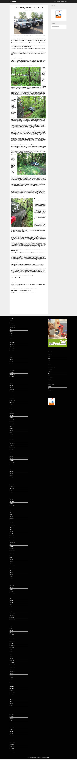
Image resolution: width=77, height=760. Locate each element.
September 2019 (12, 470)
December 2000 (12, 741)
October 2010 (12, 592)
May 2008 (11, 655)
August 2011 (12, 571)
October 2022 (12, 399)
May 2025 (11, 334)
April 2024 (11, 360)
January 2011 (12, 586)
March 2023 (11, 388)
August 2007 (12, 674)
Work (49, 396)
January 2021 (12, 440)
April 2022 (11, 412)
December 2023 (12, 369)
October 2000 (12, 745)
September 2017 (12, 511)
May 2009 (11, 629)
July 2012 (11, 558)
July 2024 (11, 354)
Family (49, 357)
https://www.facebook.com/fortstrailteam (30, 293)
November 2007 (12, 668)
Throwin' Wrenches (51, 385)
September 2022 (12, 401)
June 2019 (11, 474)
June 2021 (11, 431)
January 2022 (12, 416)
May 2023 (11, 384)
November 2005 (12, 713)
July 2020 (11, 453)
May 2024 (11, 358)
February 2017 (12, 519)
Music (49, 374)
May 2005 (11, 726)
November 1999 (12, 754)
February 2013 (12, 556)
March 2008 (11, 659)
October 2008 (12, 644)
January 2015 (12, 547)
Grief (49, 361)
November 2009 (12, 616)
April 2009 (11, 631)
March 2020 (11, 459)
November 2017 (12, 506)
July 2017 (11, 515)
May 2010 (11, 603)
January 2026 (12, 324)
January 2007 (12, 689)
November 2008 (12, 642)
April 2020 (11, 457)
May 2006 (11, 706)
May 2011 (11, 577)
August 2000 (12, 749)
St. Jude (49, 383)
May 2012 (11, 562)
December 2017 (12, 504)
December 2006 (12, 691)
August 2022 (12, 403)
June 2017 (11, 517)
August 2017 (12, 513)
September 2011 (12, 569)
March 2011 (11, 582)
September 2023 (12, 375)
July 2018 (11, 491)
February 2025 (12, 339)
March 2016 (11, 534)
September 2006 (12, 698)
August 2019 (12, 472)
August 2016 (12, 528)
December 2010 (12, 588)
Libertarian (50, 370)
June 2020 (11, 455)
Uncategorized (50, 391)
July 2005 (11, 721)
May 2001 (11, 730)
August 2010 (12, 597)
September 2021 (12, 425)
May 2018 (11, 496)
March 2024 (11, 362)
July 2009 (11, 625)
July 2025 (11, 330)
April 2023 (11, 386)
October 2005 (12, 715)
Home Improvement (51, 368)
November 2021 (12, 420)
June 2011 (11, 575)
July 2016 (11, 530)
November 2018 (12, 483)
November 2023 (12, 371)
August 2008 (12, 648)
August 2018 (12, 489)
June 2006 (11, 704)
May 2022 (11, 410)
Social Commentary (51, 381)
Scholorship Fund (57, 1)
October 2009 (12, 618)
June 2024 (11, 356)
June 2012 (11, 560)
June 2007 (11, 678)
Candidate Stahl (64, 1)
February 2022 (12, 414)
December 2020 (12, 442)
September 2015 (12, 543)
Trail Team (49, 387)
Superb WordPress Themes (45, 758)
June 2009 (11, 627)
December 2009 (12, 614)
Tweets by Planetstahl (55, 26)
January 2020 (12, 461)
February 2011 (12, 584)
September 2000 (12, 747)
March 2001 (11, 734)
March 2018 (11, 500)
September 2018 (12, 487)
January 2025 (12, 341)
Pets (49, 376)
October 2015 (12, 541)
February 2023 (12, 390)
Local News (50, 372)
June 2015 (11, 545)
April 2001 (11, 732)
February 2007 (12, 687)
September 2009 (12, 620)
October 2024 (12, 347)
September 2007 (12, 672)
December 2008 (12, 640)
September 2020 (12, 448)
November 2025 (12, 326)
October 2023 (12, 373)
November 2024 (12, 345)
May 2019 (11, 476)
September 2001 (12, 728)
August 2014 (12, 554)
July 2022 (11, 405)
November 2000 (12, 743)
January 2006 (12, 711)
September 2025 (12, 328)
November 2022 (12, 397)
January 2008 (12, 663)
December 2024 (12, 343)
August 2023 (12, 377)
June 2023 (11, 382)
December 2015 (12, 539)
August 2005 (12, 719)
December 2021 (12, 418)
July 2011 (11, 573)
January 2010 (12, 612)
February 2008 (12, 661)
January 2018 (12, 502)
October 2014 (12, 549)
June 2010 (11, 601)
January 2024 (12, 367)
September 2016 (12, 526)
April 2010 (11, 605)
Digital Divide (50, 355)
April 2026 (11, 319)
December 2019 (12, 463)
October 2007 (12, 670)
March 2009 (11, 633)
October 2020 (12, 446)
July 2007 (11, 676)
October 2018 (12, 485)
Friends (49, 359)
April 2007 (11, 683)
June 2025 (11, 332)
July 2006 (11, 702)
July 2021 (11, 429)
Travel (49, 389)
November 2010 (12, 590)
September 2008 (12, 646)
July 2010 (11, 599)
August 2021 (12, 427)
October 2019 (12, 468)
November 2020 (12, 444)
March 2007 (11, 685)
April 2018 (11, 498)
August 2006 (12, 700)
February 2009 (12, 635)
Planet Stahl (13, 1)
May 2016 (11, 532)
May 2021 (11, 433)
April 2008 (11, 657)
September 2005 (12, 717)
